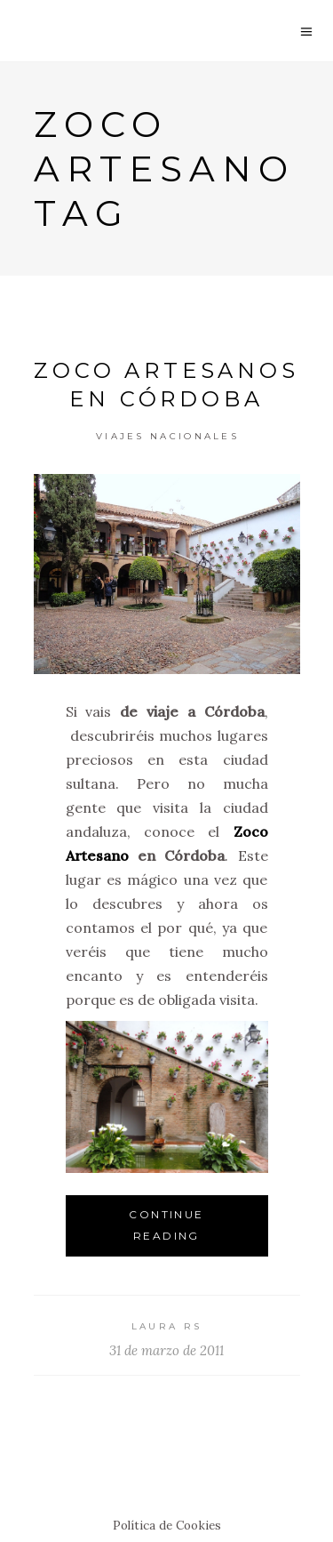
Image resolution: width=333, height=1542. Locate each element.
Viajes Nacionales (167, 436)
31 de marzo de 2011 (166, 1350)
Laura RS (166, 1326)
